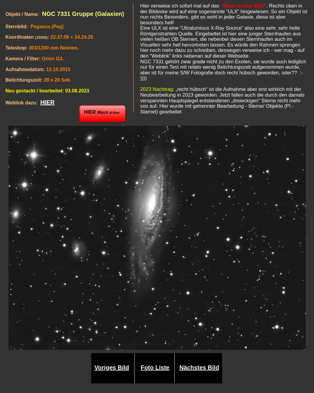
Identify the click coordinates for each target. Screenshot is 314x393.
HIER (47, 102)
